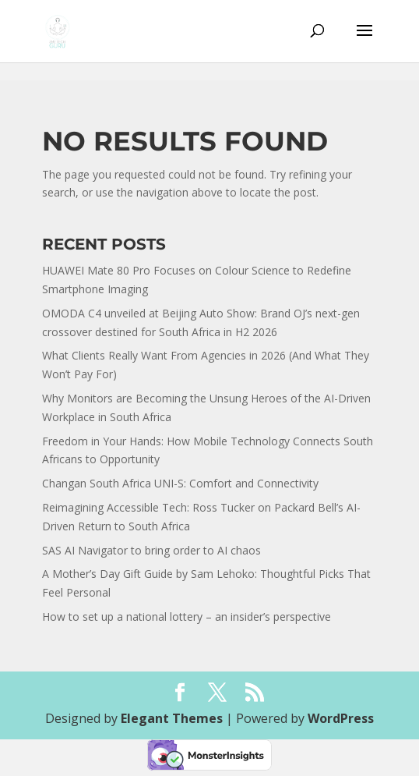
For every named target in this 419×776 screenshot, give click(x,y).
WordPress (341, 718)
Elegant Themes (172, 718)
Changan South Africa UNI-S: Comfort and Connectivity (180, 483)
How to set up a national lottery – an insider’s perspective (186, 616)
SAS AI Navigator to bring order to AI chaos (151, 550)
